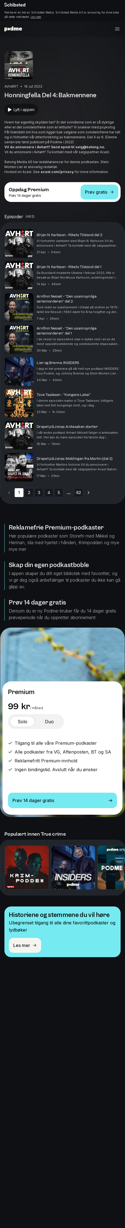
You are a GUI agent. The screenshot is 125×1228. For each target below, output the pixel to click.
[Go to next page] (88, 492)
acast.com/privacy (57, 172)
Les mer (36, 16)
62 (78, 492)
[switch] (22, 721)
